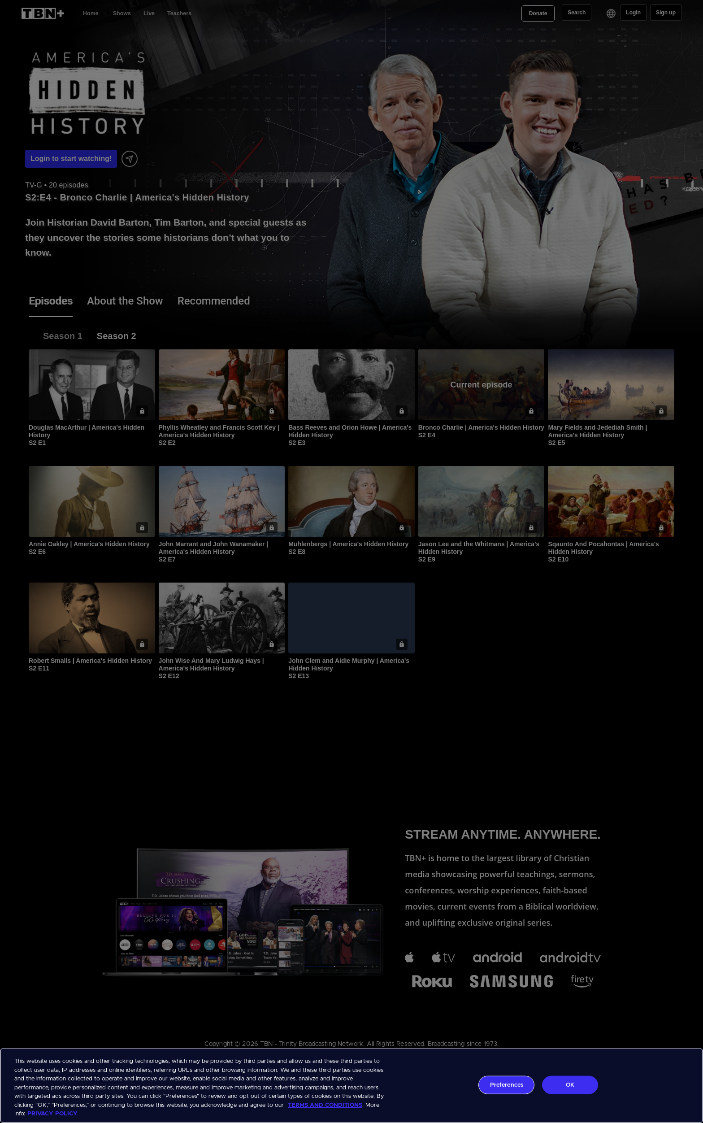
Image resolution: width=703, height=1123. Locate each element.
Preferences (506, 1085)
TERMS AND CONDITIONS (325, 1105)
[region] (351, 1085)
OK (570, 1085)
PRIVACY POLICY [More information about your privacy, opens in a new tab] (52, 1114)
